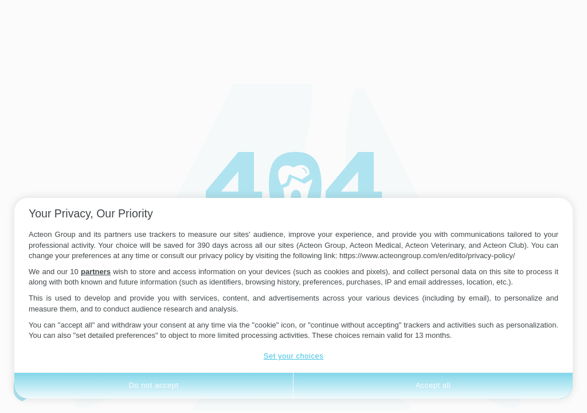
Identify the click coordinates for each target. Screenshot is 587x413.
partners (96, 271)
